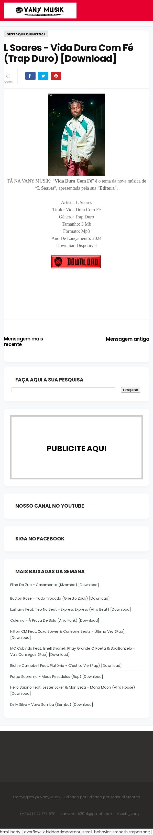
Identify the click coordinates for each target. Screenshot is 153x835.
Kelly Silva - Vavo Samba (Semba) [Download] (51, 704)
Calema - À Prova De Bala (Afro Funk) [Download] (54, 620)
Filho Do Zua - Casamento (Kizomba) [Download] (54, 584)
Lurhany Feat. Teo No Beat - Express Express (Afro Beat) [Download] (70, 609)
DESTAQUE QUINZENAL (26, 34)
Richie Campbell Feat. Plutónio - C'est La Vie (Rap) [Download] (66, 665)
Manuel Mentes (125, 797)
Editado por (75, 797)
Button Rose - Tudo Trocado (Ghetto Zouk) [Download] (60, 598)
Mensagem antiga (127, 339)
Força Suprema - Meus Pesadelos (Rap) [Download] (56, 676)
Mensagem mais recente (23, 341)
